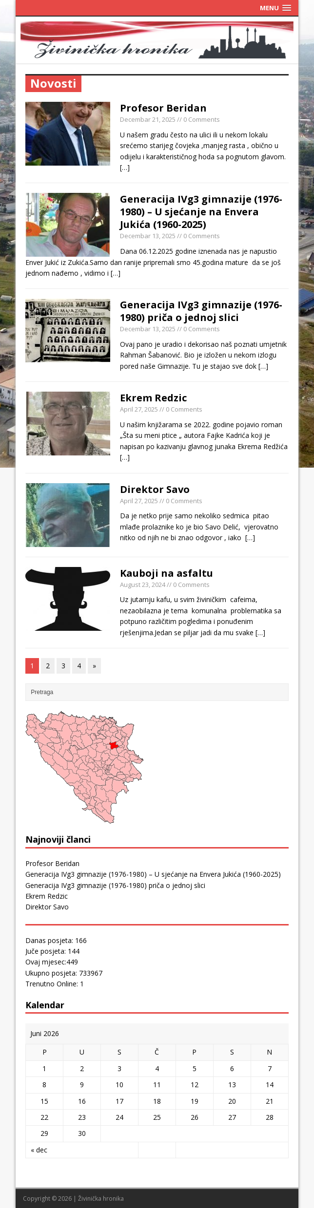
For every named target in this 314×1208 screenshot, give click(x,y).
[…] (125, 167)
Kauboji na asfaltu (166, 573)
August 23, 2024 (142, 584)
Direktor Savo (155, 489)
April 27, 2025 (139, 409)
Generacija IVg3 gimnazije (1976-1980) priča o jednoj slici (201, 311)
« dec (39, 1149)
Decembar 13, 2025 (148, 235)
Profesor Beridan (163, 107)
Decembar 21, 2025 (148, 119)
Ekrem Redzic (153, 397)
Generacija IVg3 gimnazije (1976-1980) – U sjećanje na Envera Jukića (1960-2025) (201, 211)
